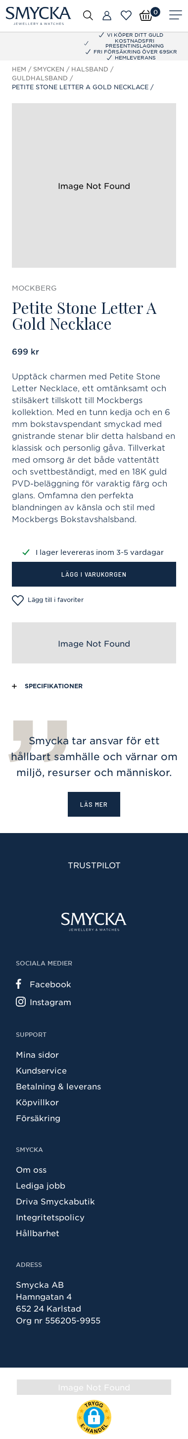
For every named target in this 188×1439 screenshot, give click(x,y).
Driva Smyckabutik (55, 1201)
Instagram (43, 1002)
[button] (94, 1417)
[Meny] (175, 16)
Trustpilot (94, 865)
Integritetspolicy (50, 1217)
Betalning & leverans (58, 1086)
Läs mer (94, 804)
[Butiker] (107, 16)
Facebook (43, 984)
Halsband (89, 69)
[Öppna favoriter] (126, 15)
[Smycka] (38, 15)
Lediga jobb (40, 1185)
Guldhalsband (40, 78)
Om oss (31, 1169)
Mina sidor (37, 1054)
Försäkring (38, 1118)
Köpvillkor (37, 1102)
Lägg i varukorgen (94, 574)
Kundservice (41, 1070)
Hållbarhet (37, 1233)
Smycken (48, 69)
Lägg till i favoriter (48, 600)
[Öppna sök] (88, 15)
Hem (19, 69)
